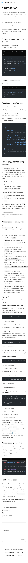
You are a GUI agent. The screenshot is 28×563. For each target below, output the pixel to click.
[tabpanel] (14, 66)
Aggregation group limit (12, 443)
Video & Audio (19, 552)
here (10, 433)
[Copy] (25, 57)
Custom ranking (8, 212)
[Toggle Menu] (25, 2)
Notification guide (13, 499)
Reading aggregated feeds (13, 103)
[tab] (4, 51)
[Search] (22, 2)
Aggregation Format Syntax (13, 222)
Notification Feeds (9, 480)
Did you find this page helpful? (9, 507)
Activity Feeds (10, 555)
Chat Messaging (9, 552)
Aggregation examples (10, 297)
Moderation (18, 555)
